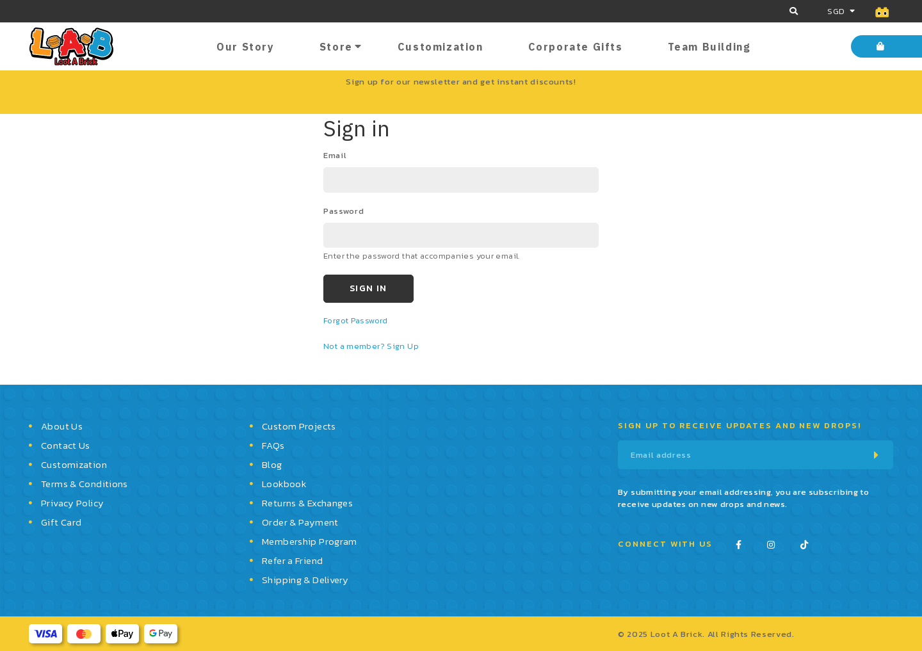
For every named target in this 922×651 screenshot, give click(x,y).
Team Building (709, 46)
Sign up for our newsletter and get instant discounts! (461, 82)
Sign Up (403, 346)
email (334, 155)
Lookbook (284, 483)
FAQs (273, 445)
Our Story (245, 46)
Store (336, 46)
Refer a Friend (292, 560)
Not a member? (355, 346)
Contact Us (65, 445)
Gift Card (61, 522)
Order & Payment (300, 522)
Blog (272, 464)
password (343, 211)
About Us (62, 426)
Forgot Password (355, 320)
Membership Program (309, 541)
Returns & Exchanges (307, 502)
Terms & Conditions (84, 483)
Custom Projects (299, 426)
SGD (836, 11)
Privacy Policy (72, 502)
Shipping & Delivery (305, 579)
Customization (440, 46)
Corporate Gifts (575, 46)
